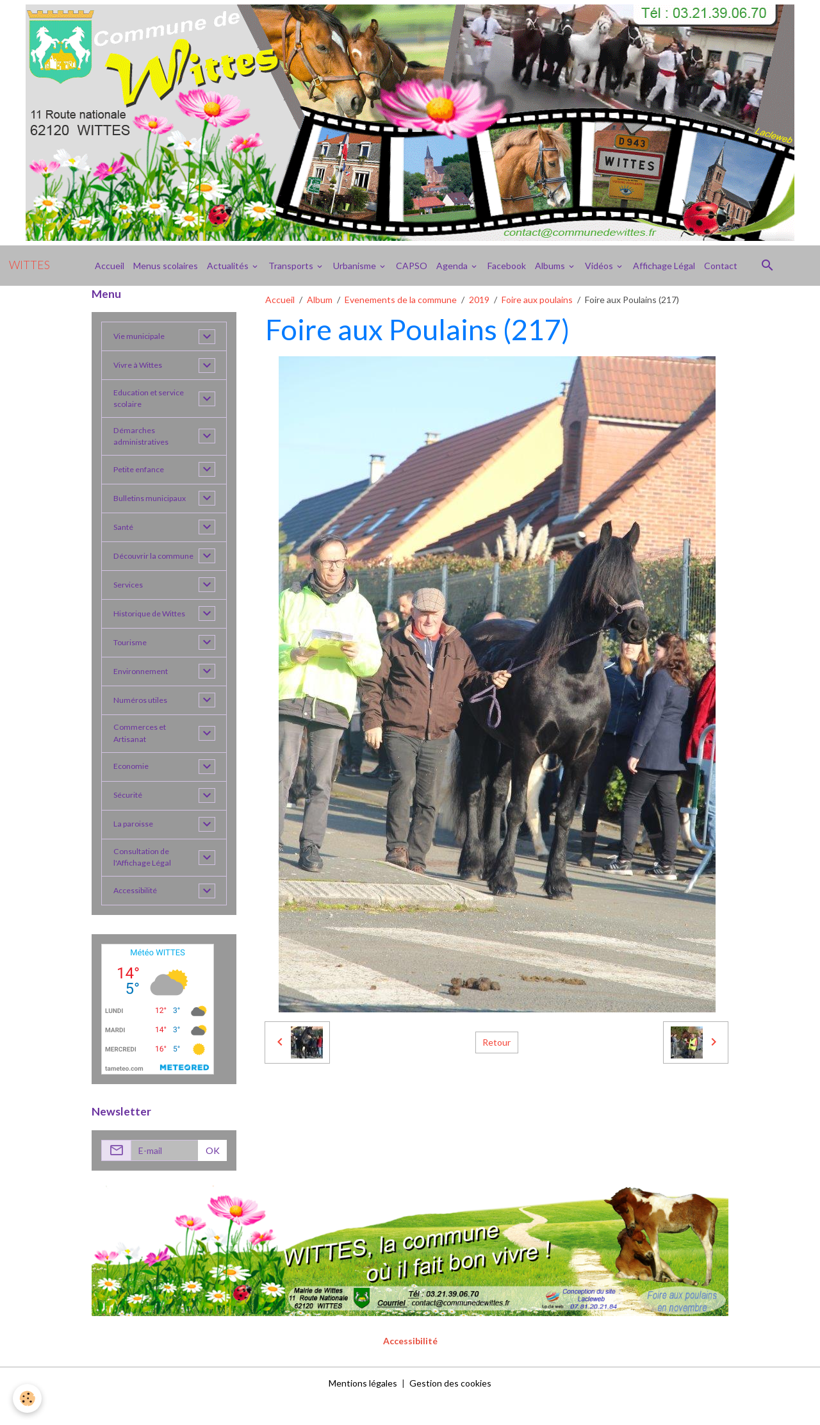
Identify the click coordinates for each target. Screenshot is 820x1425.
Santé (125, 534)
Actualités (228, 265)
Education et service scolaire (154, 400)
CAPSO (411, 265)
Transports (291, 265)
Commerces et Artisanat (142, 754)
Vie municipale (142, 336)
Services (130, 603)
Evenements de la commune (401, 299)
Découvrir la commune (137, 569)
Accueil (109, 265)
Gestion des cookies (450, 1408)
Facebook (507, 265)
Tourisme (132, 661)
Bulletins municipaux (154, 505)
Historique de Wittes (155, 632)
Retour (496, 1042)
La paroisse (135, 846)
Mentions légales (363, 1408)
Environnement (144, 690)
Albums (551, 265)
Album (319, 299)
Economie (132, 789)
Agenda (453, 265)
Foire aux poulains (537, 299)
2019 (479, 299)
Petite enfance (143, 476)
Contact (720, 265)
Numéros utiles (143, 719)
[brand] (29, 265)
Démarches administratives (144, 441)
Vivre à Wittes (142, 365)
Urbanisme (355, 265)
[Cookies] (27, 1398)
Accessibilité (139, 916)
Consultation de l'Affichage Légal (146, 881)
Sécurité (130, 817)
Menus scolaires (165, 265)
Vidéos (600, 265)
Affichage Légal (664, 265)
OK (213, 1176)
